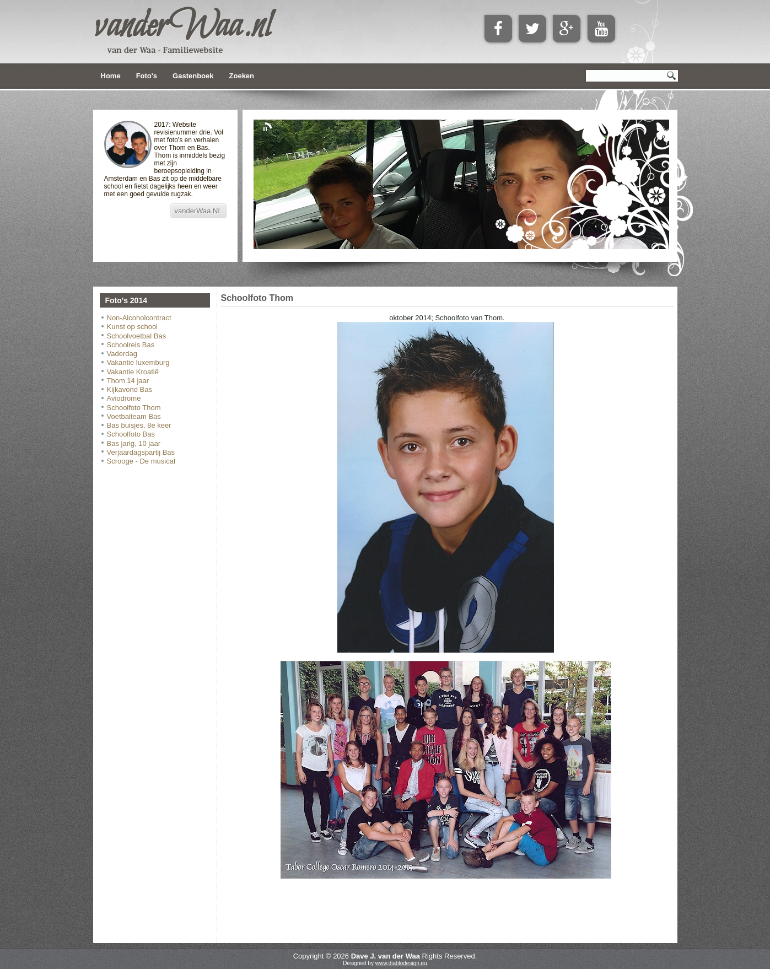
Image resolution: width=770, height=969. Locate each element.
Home (111, 76)
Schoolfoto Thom (134, 407)
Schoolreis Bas (131, 345)
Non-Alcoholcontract (139, 318)
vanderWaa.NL (198, 211)
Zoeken (242, 76)
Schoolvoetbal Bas (136, 336)
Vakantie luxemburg (138, 362)
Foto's (146, 76)
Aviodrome (124, 398)
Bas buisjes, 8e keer (139, 425)
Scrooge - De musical (141, 461)
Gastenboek (193, 76)
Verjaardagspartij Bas (141, 452)
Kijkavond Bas (129, 389)
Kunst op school (132, 326)
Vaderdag (122, 353)
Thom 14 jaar (128, 380)
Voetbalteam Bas (134, 416)
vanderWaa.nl (182, 27)
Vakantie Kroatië (133, 372)
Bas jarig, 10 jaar (134, 443)
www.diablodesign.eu (401, 963)
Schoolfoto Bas (131, 434)
